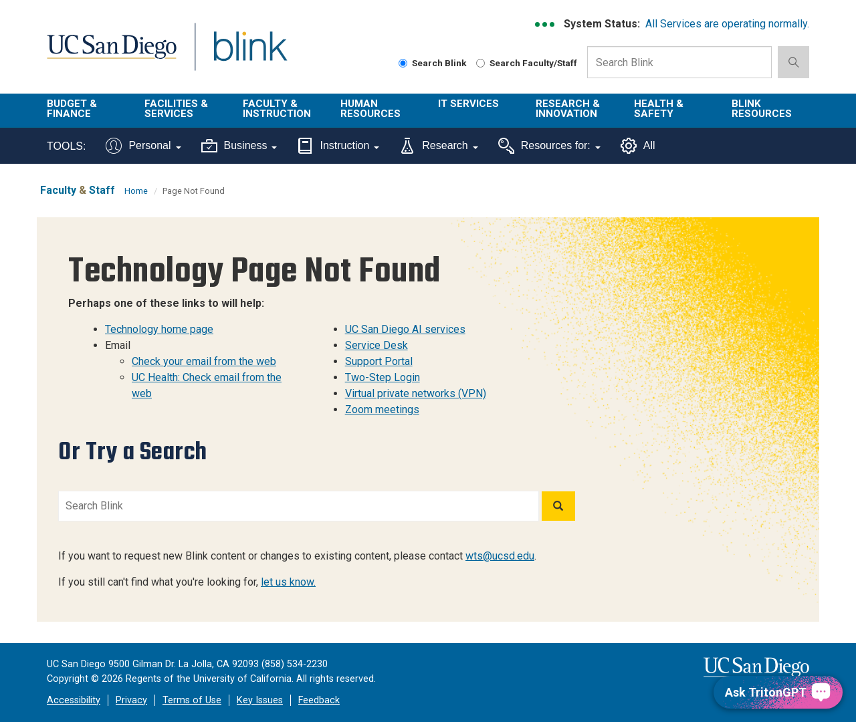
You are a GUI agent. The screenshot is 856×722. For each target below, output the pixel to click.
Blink (250, 54)
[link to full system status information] (545, 24)
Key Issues (260, 700)
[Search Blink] (403, 63)
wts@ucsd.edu (499, 556)
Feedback (319, 700)
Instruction (338, 146)
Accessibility (73, 700)
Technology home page (159, 329)
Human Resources (370, 109)
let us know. (288, 582)
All (638, 146)
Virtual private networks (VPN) (415, 393)
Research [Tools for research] (438, 146)
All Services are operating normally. (727, 23)
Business (239, 146)
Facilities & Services (176, 109)
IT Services (468, 104)
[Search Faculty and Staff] (480, 63)
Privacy (131, 700)
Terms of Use (192, 700)
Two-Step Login (382, 377)
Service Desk (376, 345)
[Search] (558, 506)
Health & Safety (658, 109)
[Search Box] (679, 62)
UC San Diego (111, 54)
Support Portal (379, 361)
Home (136, 191)
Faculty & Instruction (277, 109)
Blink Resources (762, 109)
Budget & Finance (72, 109)
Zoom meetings (382, 409)
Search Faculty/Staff (526, 62)
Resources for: (549, 146)
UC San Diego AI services (405, 329)
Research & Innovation (568, 109)
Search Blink (433, 62)
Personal (143, 146)
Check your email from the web (204, 361)
